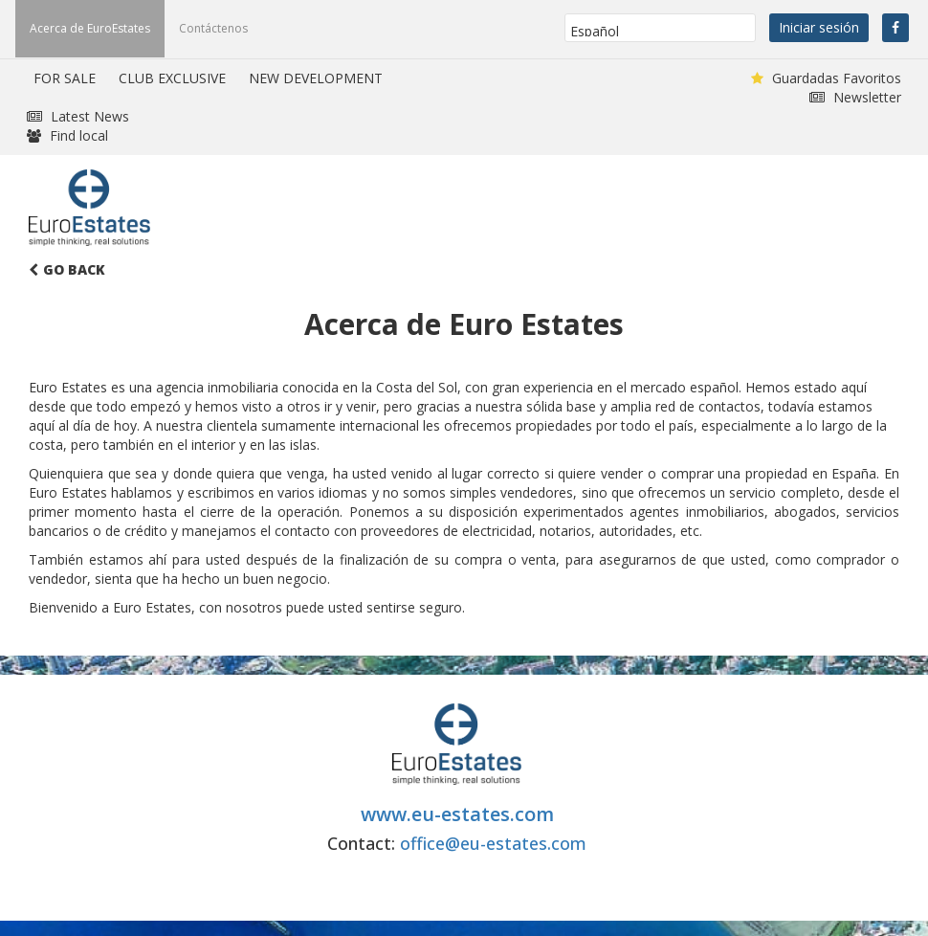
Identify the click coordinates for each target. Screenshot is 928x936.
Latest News (78, 116)
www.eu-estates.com (457, 814)
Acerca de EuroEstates (90, 28)
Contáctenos (213, 28)
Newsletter (855, 97)
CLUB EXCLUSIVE (172, 78)
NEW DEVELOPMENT (316, 78)
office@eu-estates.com (493, 843)
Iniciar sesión (819, 27)
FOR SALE (64, 78)
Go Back (67, 269)
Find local (67, 135)
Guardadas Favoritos (826, 78)
